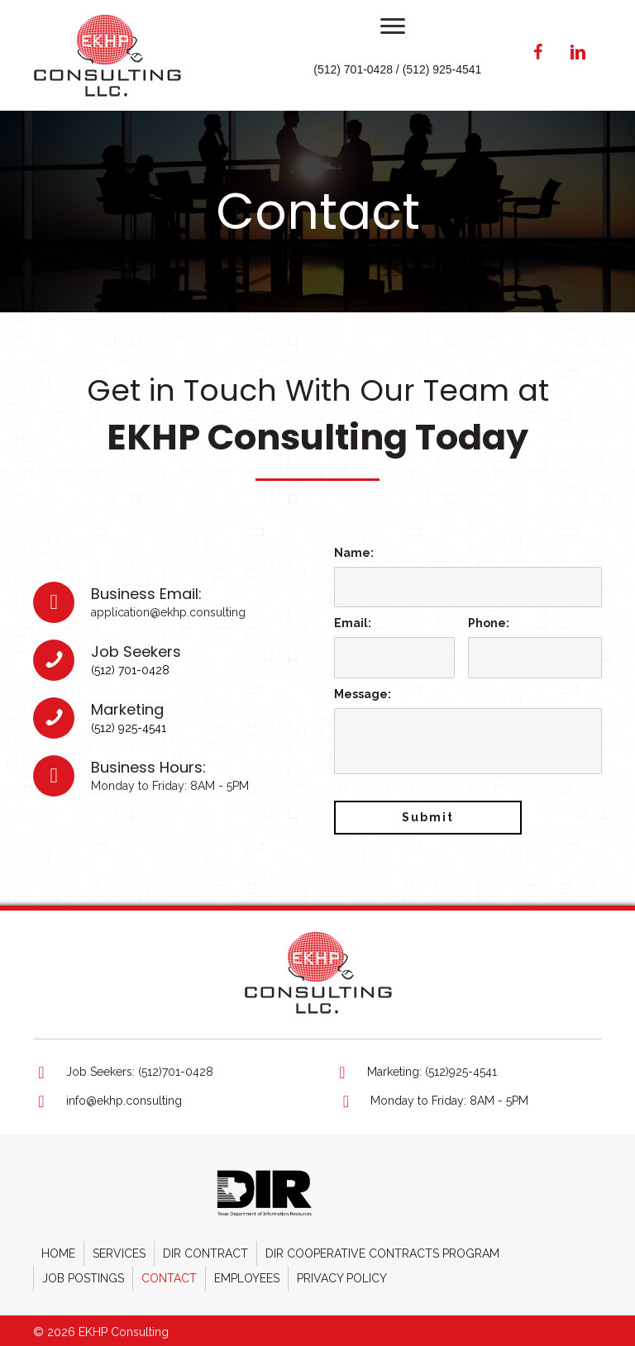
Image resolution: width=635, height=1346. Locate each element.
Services (119, 1247)
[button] (392, 26)
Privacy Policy (342, 1272)
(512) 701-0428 (130, 667)
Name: (354, 552)
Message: (362, 688)
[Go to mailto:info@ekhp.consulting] (168, 1096)
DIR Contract (205, 1247)
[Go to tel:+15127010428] (167, 1067)
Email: (352, 620)
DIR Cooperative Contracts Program (382, 1247)
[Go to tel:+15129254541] (468, 1067)
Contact (169, 1272)
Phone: (488, 620)
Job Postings (83, 1272)
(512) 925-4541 (128, 725)
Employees (246, 1272)
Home (58, 1247)
